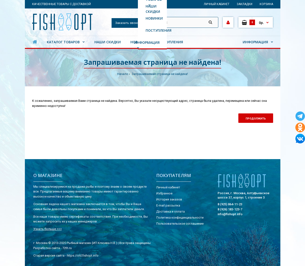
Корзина (266, 4)
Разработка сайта (46, 248)
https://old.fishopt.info (83, 255)
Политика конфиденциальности (180, 217)
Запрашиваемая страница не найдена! (159, 74)
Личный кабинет (216, 4)
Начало (122, 74)
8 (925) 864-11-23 (230, 204)
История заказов (169, 199)
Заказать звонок (128, 23)
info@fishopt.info (230, 214)
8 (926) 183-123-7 (230, 209)
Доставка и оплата (170, 211)
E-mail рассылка (168, 205)
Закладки (244, 4)
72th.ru (67, 248)
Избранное (164, 193)
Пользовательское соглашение (180, 223)
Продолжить (256, 118)
